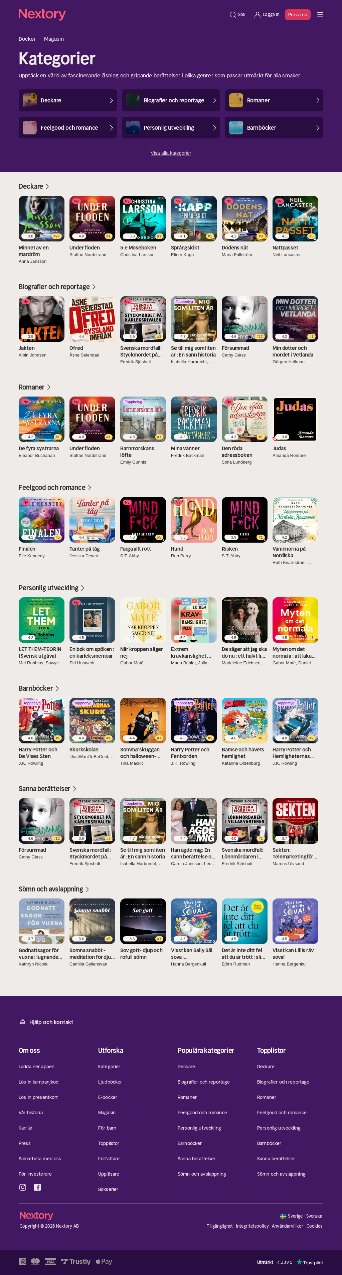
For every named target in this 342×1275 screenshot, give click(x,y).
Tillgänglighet (220, 1226)
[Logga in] (266, 15)
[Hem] (122, 15)
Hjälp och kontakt (46, 1022)
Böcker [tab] (27, 38)
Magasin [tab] (54, 38)
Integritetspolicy (252, 1226)
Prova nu (297, 15)
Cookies (315, 1226)
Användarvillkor (287, 1226)
